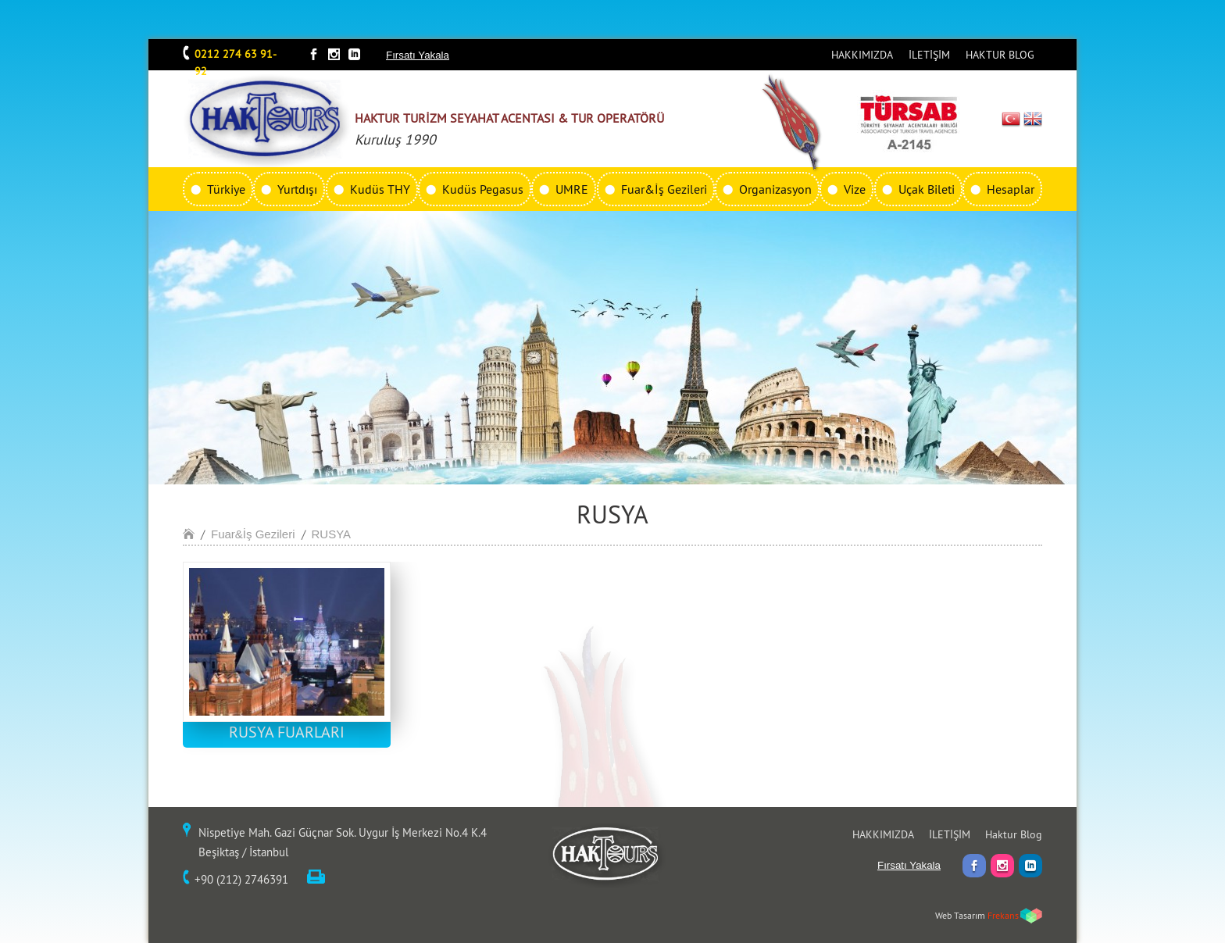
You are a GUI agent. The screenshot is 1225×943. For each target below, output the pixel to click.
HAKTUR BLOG (1000, 55)
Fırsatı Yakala (417, 55)
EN (1033, 119)
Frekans (1003, 915)
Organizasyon (775, 189)
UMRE (571, 189)
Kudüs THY (380, 189)
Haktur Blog (1013, 834)
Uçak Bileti (926, 189)
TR (1011, 119)
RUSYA (332, 534)
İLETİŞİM (929, 55)
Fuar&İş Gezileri (664, 189)
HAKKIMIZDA (862, 55)
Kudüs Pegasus (482, 189)
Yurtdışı (297, 189)
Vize (855, 189)
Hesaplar (1010, 189)
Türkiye (226, 189)
